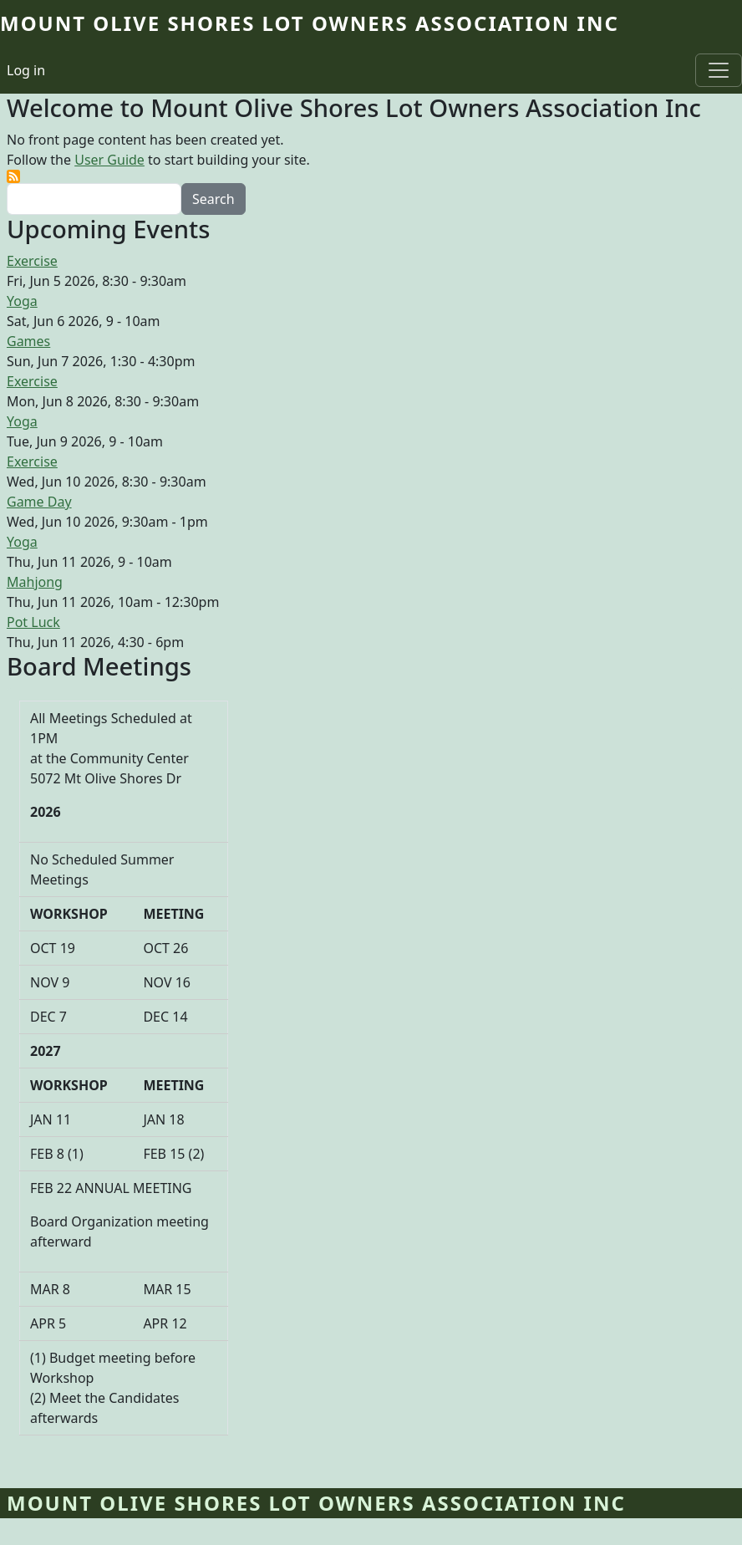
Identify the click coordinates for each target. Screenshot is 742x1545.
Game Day (39, 501)
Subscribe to (13, 176)
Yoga (22, 301)
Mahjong (35, 582)
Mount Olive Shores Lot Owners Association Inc (309, 23)
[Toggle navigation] (718, 70)
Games (28, 341)
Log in (26, 70)
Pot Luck (33, 622)
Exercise (32, 261)
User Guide (109, 159)
